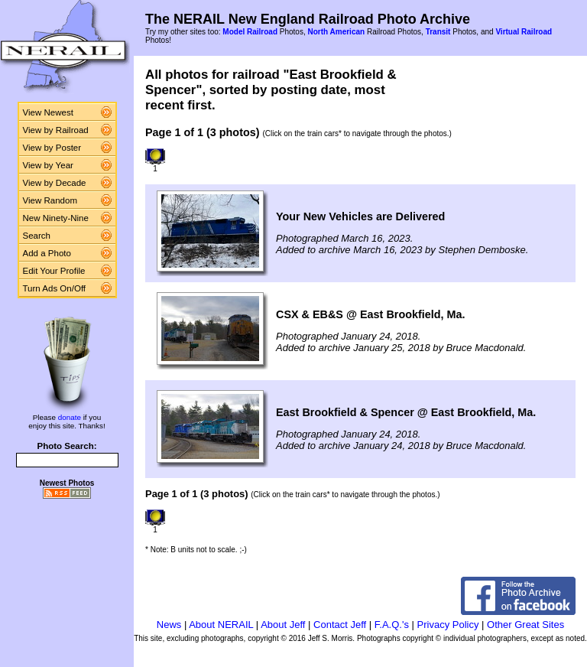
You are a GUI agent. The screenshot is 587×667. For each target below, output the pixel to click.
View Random (50, 200)
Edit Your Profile (54, 270)
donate (69, 417)
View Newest (48, 112)
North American (336, 32)
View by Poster (52, 147)
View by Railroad (56, 130)
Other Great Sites (525, 624)
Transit (438, 32)
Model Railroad (249, 32)
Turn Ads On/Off (54, 288)
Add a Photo (47, 253)
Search (37, 235)
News (169, 624)
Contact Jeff (339, 624)
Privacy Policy (448, 624)
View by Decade (54, 182)
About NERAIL (221, 624)
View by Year (48, 165)
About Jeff (283, 624)
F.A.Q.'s (392, 624)
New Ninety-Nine (56, 218)
